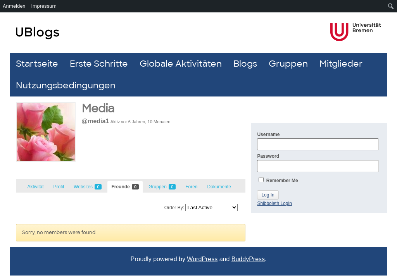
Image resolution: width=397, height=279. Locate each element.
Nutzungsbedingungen (66, 85)
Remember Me (278, 180)
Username (318, 141)
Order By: (174, 207)
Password (318, 162)
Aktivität (36, 186)
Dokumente (219, 186)
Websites (88, 186)
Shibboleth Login (274, 203)
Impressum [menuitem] (44, 6)
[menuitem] (391, 6)
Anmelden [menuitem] (14, 6)
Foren (191, 186)
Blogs (245, 63)
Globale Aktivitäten (181, 63)
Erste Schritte (99, 63)
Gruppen (288, 63)
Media (98, 109)
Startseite (37, 63)
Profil (59, 186)
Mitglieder (340, 63)
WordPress (202, 259)
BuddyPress (248, 259)
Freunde (125, 186)
